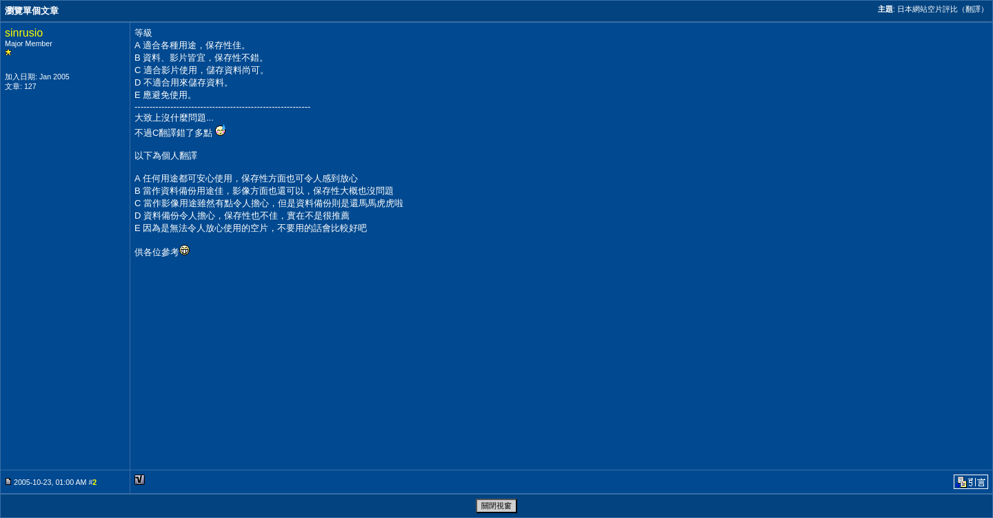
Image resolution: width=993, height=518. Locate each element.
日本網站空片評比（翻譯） (942, 9)
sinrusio (24, 33)
